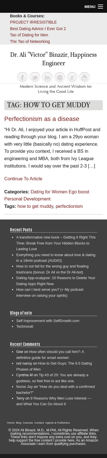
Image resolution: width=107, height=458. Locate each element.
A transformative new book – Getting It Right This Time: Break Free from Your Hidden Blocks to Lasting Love (56, 243)
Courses (28, 422)
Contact (39, 422)
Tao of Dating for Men (29, 35)
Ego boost (79, 191)
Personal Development (27, 198)
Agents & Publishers (57, 422)
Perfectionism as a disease (41, 118)
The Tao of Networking (30, 41)
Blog (18, 422)
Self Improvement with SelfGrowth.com (47, 321)
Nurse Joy (24, 386)
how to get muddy (35, 206)
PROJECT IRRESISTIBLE (33, 22)
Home (11, 422)
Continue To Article (23, 178)
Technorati (24, 326)
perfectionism (69, 206)
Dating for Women (49, 191)
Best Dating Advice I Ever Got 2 (38, 28)
